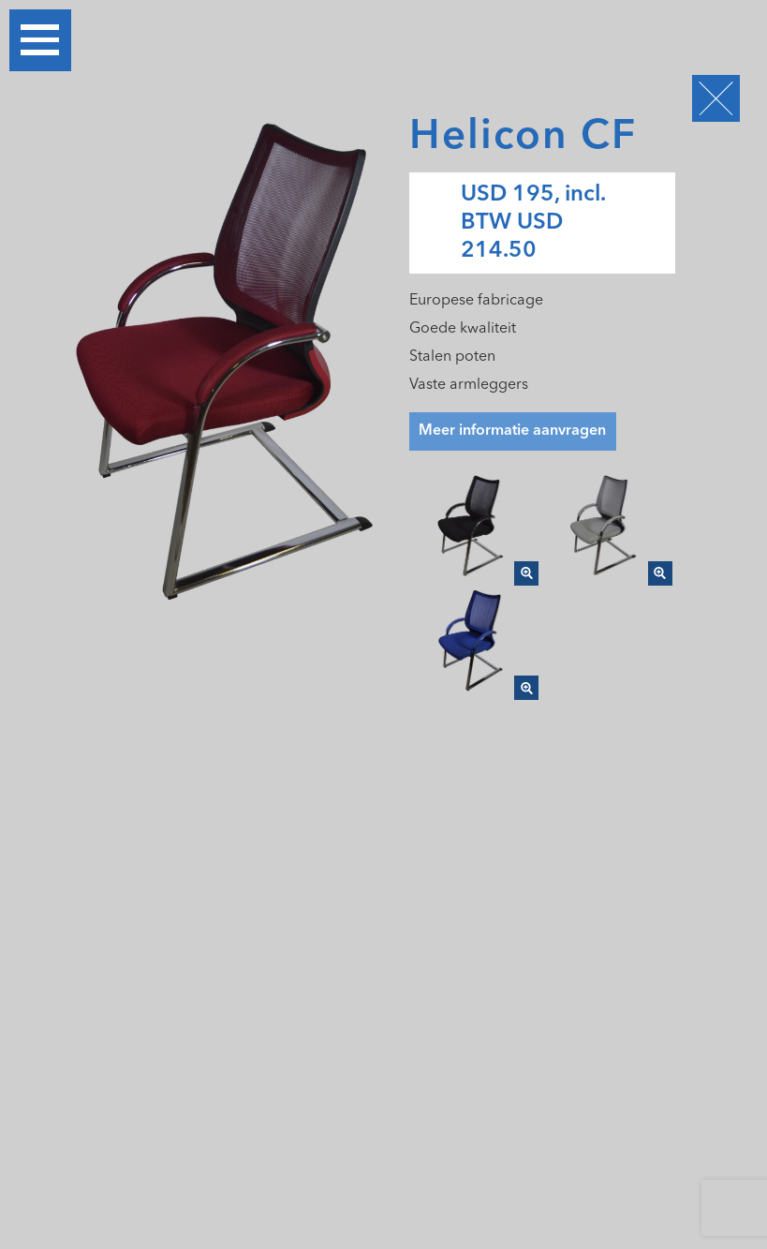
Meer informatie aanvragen (512, 431)
